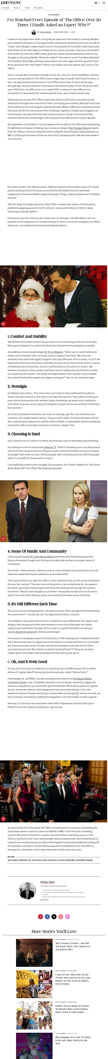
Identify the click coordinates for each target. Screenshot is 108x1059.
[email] (67, 916)
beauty (17, 8)
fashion (5, 8)
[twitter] (54, 916)
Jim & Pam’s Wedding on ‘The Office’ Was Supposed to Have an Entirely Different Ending (50, 860)
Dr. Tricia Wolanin (54, 352)
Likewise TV (50, 447)
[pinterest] (3, 324)
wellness (38, 8)
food (27, 8)
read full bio (44, 899)
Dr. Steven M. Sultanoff (25, 632)
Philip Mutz (45, 32)
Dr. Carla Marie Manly (42, 557)
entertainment (53, 15)
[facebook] (47, 916)
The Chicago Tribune (79, 128)
